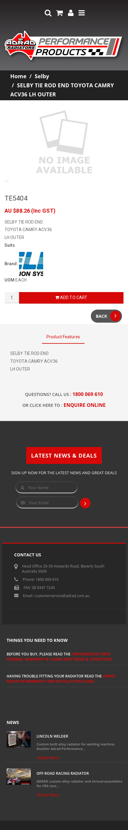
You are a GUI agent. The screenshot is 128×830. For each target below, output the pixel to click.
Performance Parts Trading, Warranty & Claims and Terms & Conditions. (60, 656)
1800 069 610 (87, 394)
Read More (48, 757)
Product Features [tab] (63, 336)
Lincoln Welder (52, 736)
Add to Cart (71, 297)
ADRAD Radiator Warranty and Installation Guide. (61, 679)
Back (108, 316)
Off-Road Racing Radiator (63, 773)
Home (18, 76)
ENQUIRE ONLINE (85, 405)
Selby (42, 76)
